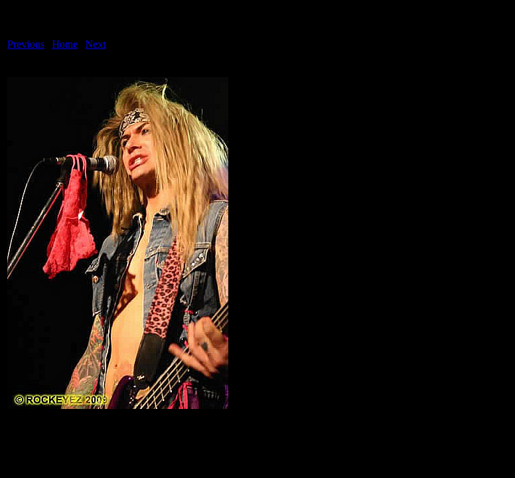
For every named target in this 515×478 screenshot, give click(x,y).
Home (65, 44)
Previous (25, 44)
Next (96, 44)
